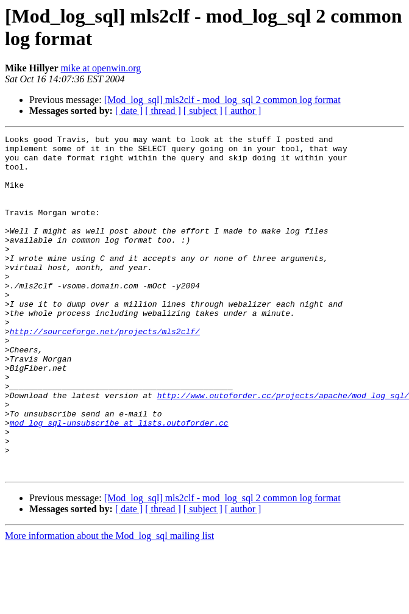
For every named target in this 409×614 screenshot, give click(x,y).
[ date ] (129, 110)
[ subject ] (202, 110)
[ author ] (243, 110)
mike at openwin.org (101, 68)
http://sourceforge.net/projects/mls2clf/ (105, 371)
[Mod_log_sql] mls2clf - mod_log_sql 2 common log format (222, 100)
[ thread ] (163, 110)
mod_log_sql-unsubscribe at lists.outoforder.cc (119, 481)
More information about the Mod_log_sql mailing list (109, 603)
